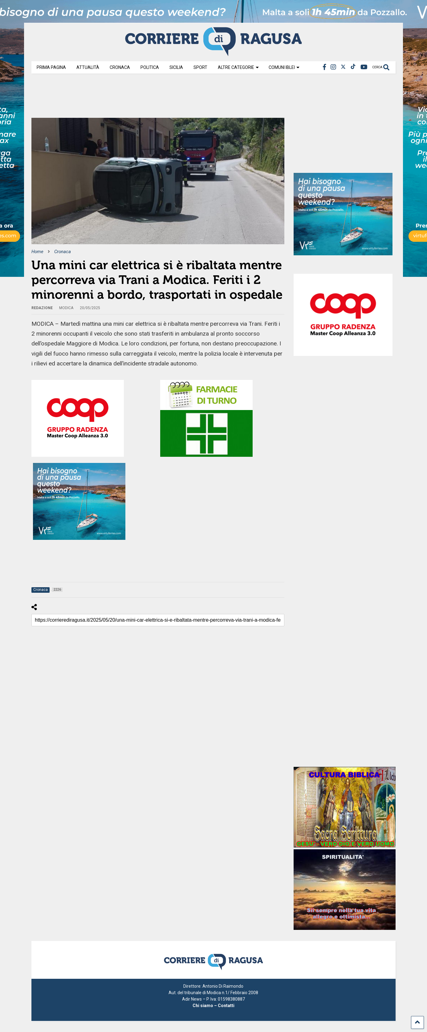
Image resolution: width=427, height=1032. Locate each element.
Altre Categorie (238, 67)
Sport (200, 67)
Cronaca (120, 67)
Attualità (87, 67)
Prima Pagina (51, 67)
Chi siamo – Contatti (213, 1005)
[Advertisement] (143, 98)
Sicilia (176, 67)
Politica (149, 67)
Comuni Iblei (284, 67)
